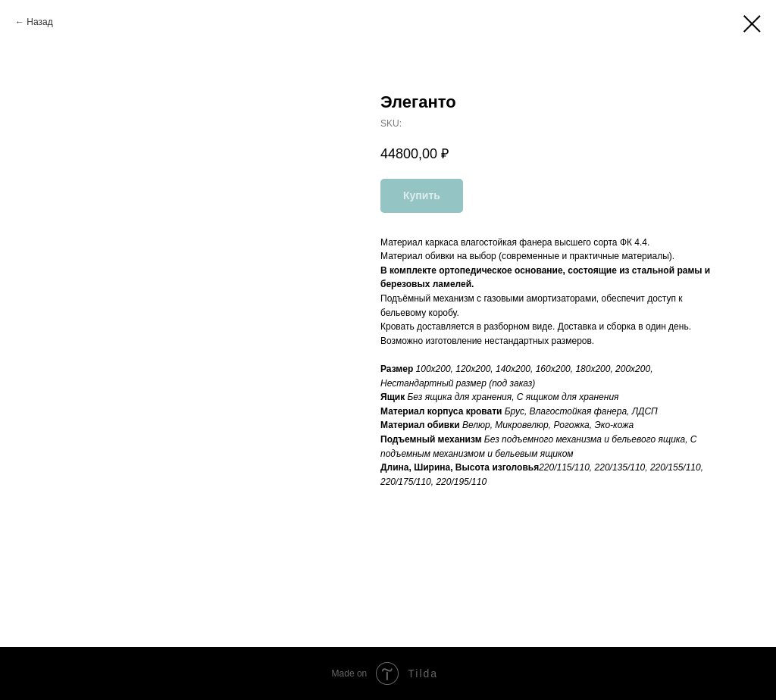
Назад (39, 22)
